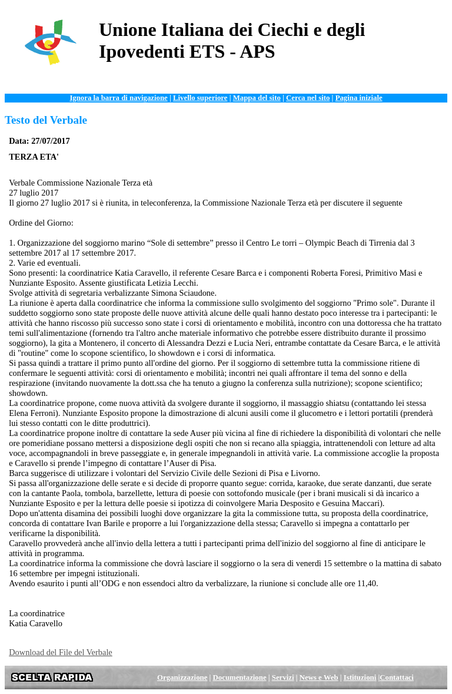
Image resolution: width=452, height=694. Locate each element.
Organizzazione (182, 677)
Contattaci (397, 677)
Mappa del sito (257, 98)
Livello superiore (200, 98)
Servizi (283, 677)
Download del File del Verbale (60, 652)
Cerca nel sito (308, 98)
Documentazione (240, 677)
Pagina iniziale (359, 98)
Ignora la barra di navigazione (118, 98)
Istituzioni (360, 677)
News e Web (319, 677)
